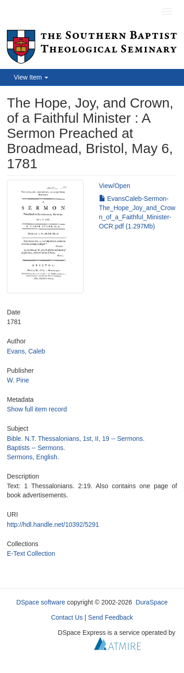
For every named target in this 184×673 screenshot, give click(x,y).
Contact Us (67, 617)
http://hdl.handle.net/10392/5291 (53, 524)
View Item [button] (31, 77)
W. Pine (18, 380)
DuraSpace (152, 602)
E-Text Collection (31, 553)
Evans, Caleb (26, 351)
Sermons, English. (33, 457)
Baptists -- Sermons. (36, 447)
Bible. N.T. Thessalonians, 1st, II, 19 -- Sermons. (76, 438)
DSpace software (40, 602)
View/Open (114, 185)
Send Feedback (110, 617)
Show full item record (37, 409)
